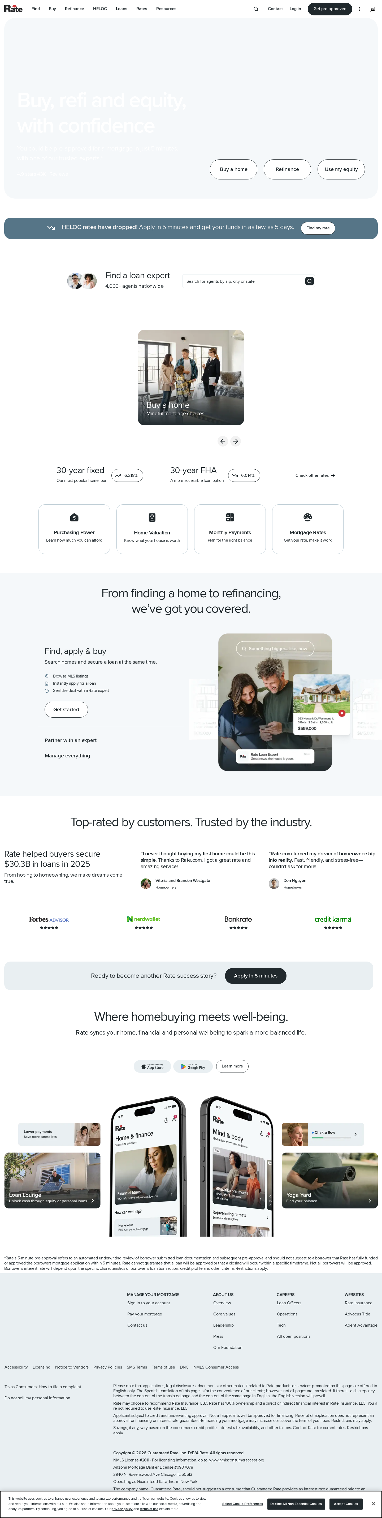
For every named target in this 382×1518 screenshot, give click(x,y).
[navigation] (74, 377)
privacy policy (122, 1509)
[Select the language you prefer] (372, 9)
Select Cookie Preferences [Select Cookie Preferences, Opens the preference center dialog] (242, 1504)
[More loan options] (359, 9)
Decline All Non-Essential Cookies (296, 1504)
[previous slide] (339, 441)
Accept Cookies (346, 1504)
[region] (191, 1504)
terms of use (149, 1509)
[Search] (309, 281)
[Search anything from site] (256, 9)
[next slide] (352, 441)
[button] (127, 475)
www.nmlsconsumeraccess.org (236, 1460)
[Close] (373, 1504)
